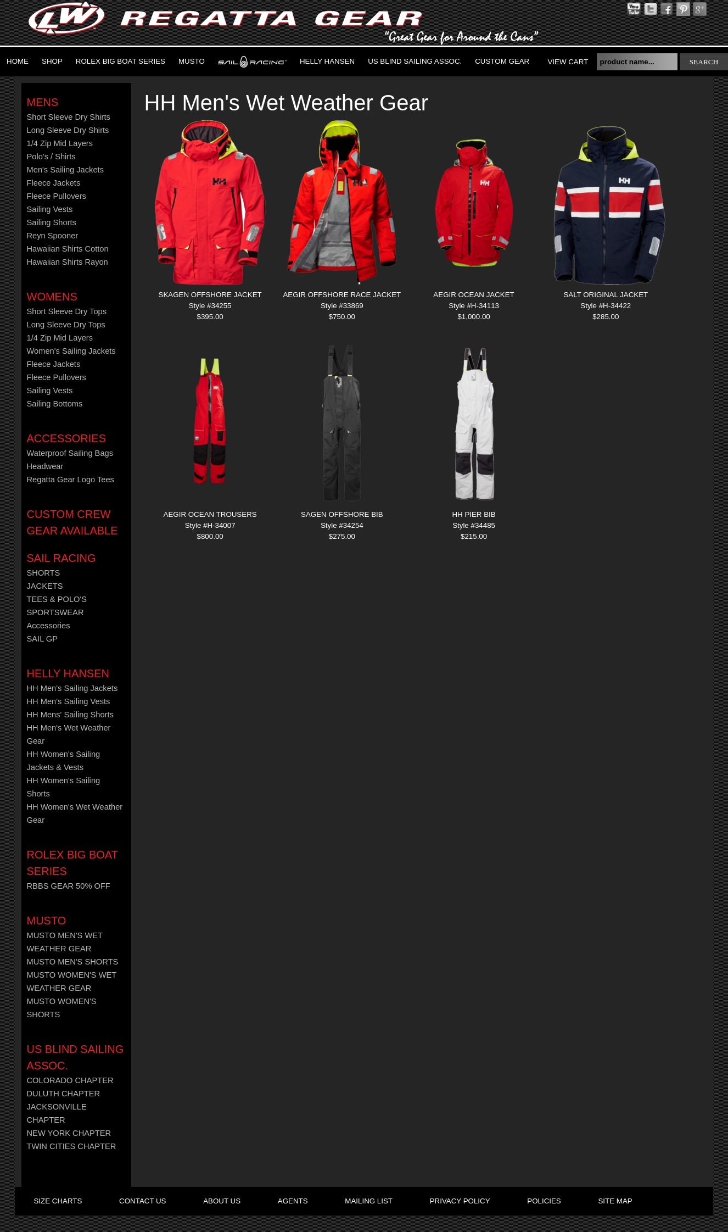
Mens (43, 102)
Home (18, 61)
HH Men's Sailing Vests (68, 701)
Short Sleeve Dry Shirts (68, 117)
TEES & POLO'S (57, 599)
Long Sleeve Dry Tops (66, 324)
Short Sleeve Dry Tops (67, 311)
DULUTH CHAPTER (63, 1093)
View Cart (567, 62)
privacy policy (460, 1201)
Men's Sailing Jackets (65, 169)
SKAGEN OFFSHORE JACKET (210, 295)
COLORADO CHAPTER (70, 1080)
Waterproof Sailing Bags (70, 453)
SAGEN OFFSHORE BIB (342, 514)
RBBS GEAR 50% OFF (68, 886)
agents (293, 1201)
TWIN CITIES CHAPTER (71, 1146)
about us (221, 1201)
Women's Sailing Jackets (71, 351)
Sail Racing (61, 558)
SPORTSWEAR (55, 612)
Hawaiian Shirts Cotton (68, 248)
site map (615, 1201)
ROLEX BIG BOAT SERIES (120, 61)
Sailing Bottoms (55, 403)
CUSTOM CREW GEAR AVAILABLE (72, 522)
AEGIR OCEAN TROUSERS (210, 514)
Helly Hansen (327, 61)
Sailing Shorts (51, 222)
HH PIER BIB (473, 514)
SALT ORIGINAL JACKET (605, 295)
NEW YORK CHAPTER (69, 1133)
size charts (58, 1201)
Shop (52, 61)
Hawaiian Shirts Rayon (67, 262)
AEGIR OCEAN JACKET (473, 295)
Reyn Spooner (53, 235)
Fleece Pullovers (56, 196)
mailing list (369, 1201)
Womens (52, 297)
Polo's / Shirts (51, 156)
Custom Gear (502, 61)
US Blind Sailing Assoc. (415, 61)
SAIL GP (42, 638)
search (704, 62)
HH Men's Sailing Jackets (72, 688)
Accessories (66, 438)
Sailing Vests (50, 209)
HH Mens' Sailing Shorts (70, 714)
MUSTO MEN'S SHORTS (73, 961)
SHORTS (43, 572)
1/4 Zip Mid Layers (60, 143)
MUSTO (191, 61)
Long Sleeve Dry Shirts (68, 130)
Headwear (45, 466)
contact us (142, 1201)
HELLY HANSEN (68, 673)
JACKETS (45, 586)
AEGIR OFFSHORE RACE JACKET (342, 295)
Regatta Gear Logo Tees (70, 479)
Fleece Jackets (54, 183)
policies (544, 1201)
